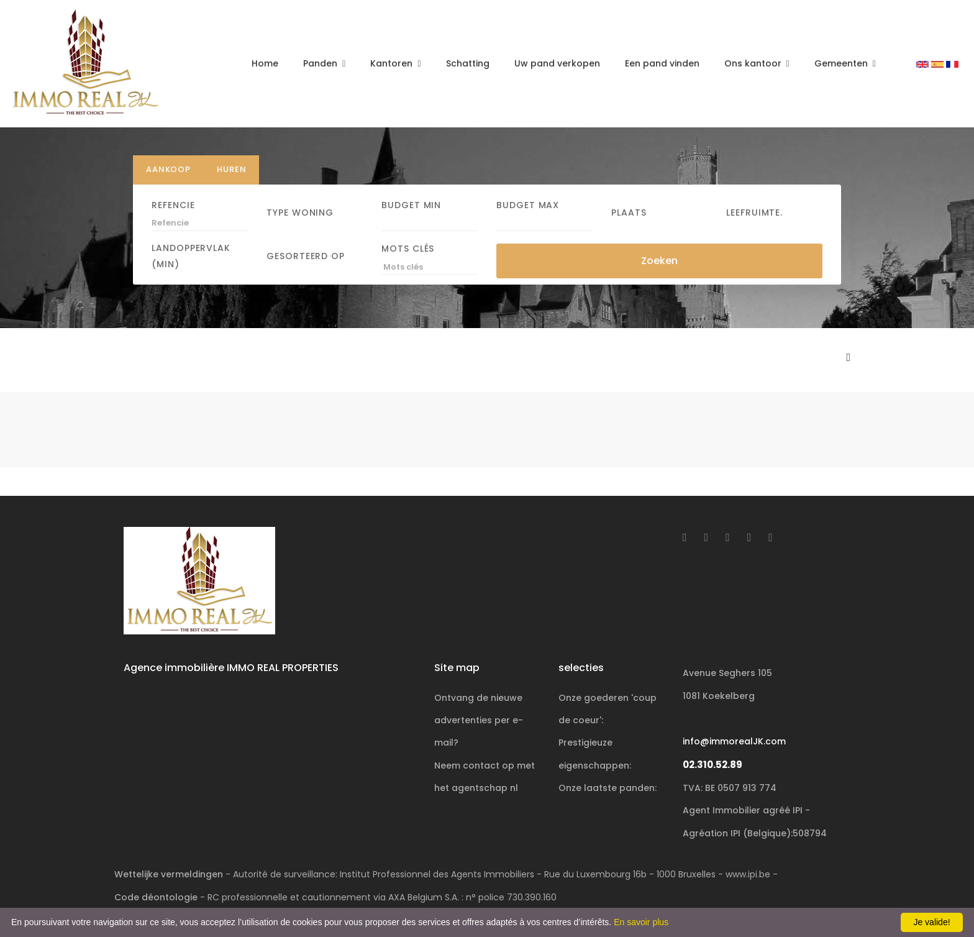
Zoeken (659, 260)
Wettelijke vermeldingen (168, 874)
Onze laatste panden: (607, 788)
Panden (321, 63)
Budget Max (527, 204)
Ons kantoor (754, 63)
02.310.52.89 (712, 764)
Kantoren (392, 63)
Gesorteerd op (305, 256)
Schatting (467, 63)
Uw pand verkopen (557, 63)
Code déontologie (156, 897)
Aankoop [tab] (168, 169)
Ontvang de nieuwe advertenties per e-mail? (478, 720)
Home (265, 63)
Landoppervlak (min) (191, 256)
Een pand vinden (662, 63)
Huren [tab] (231, 169)
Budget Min (411, 204)
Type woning (300, 212)
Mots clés (407, 248)
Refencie (173, 204)
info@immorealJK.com (734, 741)
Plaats (629, 212)
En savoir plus (641, 922)
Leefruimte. (754, 212)
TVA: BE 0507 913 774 (729, 788)
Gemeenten (842, 63)
